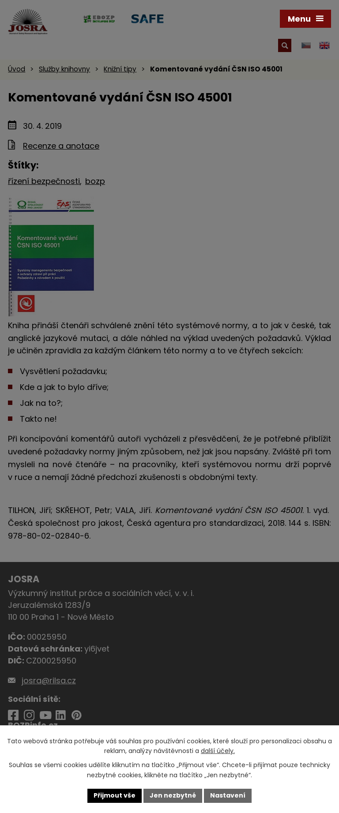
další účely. (218, 751)
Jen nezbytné (173, 795)
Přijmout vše (115, 795)
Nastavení (227, 795)
